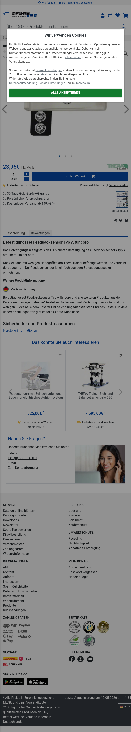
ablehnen (46, 74)
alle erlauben (73, 57)
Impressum (82, 83)
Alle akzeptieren (65, 93)
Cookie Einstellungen (49, 70)
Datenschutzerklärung (23, 83)
